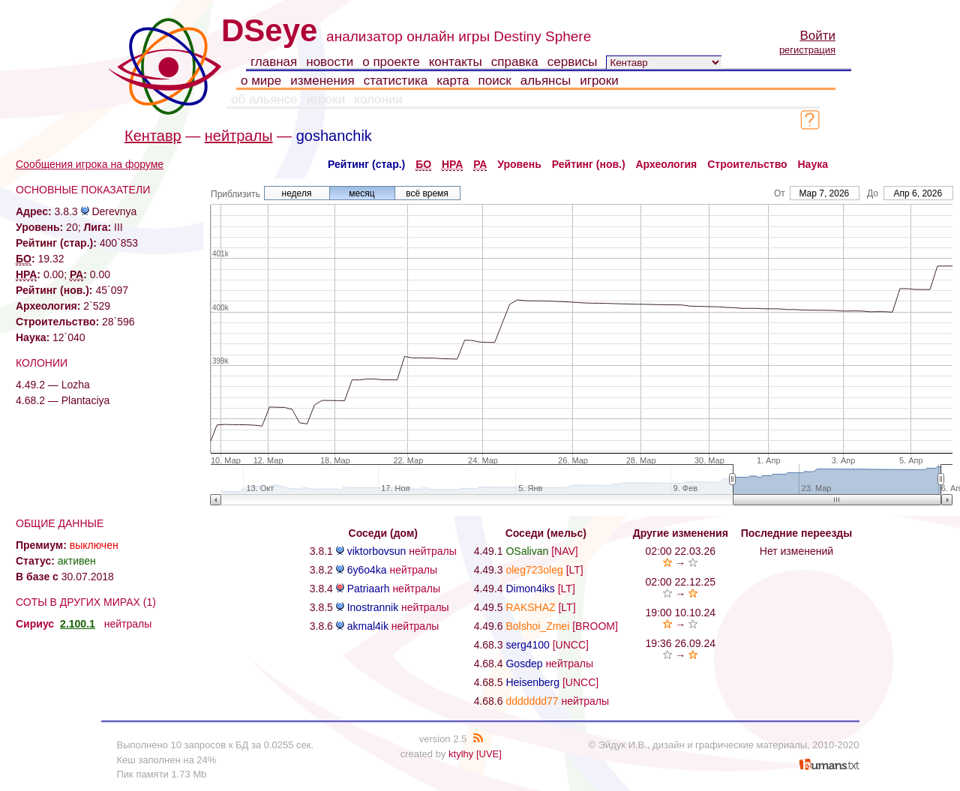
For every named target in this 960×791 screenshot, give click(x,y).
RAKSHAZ (530, 607)
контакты (455, 62)
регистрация (807, 49)
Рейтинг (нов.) (589, 164)
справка (514, 62)
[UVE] (489, 754)
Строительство (747, 164)
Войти (818, 35)
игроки (599, 80)
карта (452, 80)
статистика (396, 80)
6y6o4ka (367, 570)
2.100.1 (77, 624)
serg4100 (527, 645)
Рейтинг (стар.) (366, 164)
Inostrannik (372, 607)
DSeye (269, 30)
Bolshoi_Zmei (537, 626)
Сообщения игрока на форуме (90, 164)
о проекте (390, 62)
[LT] (575, 570)
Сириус (35, 624)
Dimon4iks (530, 589)
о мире (261, 80)
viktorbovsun (376, 551)
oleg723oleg (534, 570)
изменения (322, 80)
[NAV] (564, 551)
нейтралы (239, 135)
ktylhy (460, 754)
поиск (495, 80)
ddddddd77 (532, 701)
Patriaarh (368, 589)
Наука (813, 164)
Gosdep (524, 664)
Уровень (519, 164)
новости (329, 62)
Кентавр (153, 135)
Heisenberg (533, 682)
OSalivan (527, 551)
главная (273, 62)
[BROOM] (595, 626)
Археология (667, 164)
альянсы (546, 80)
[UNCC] (571, 645)
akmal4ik (367, 626)
